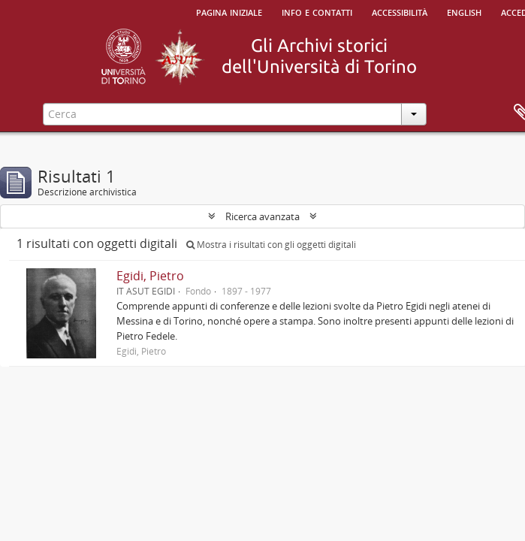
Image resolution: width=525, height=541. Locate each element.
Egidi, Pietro (150, 275)
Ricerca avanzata (262, 216)
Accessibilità (399, 11)
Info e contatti (317, 11)
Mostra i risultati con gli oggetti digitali (271, 244)
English (464, 11)
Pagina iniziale (229, 11)
